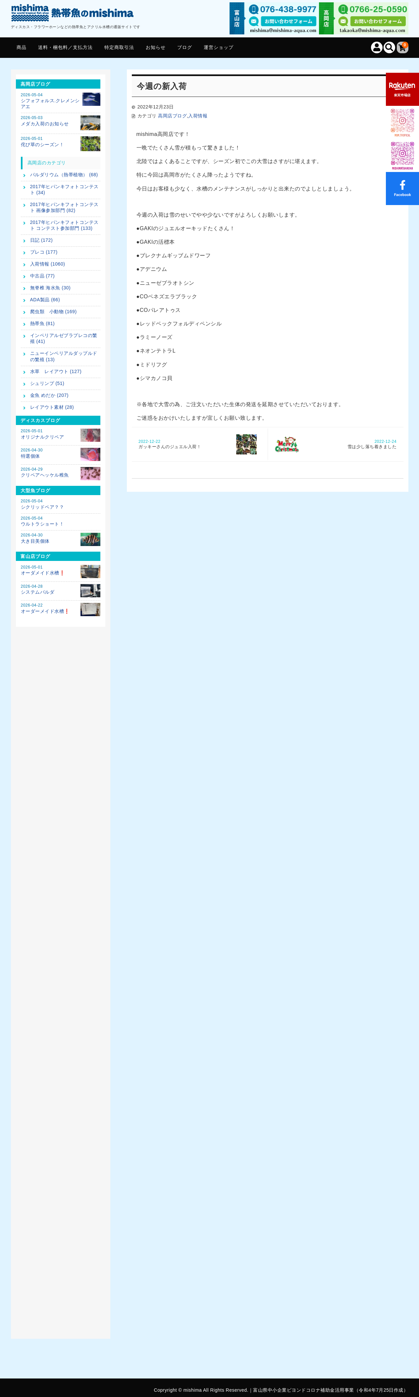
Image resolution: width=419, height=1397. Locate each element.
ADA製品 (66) (45, 299)
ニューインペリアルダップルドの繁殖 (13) (63, 356)
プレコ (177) (44, 252)
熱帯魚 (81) (42, 323)
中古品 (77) (42, 275)
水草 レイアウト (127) (56, 371)
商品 (21, 47)
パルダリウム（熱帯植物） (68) (64, 174)
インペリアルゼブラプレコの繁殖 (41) (63, 338)
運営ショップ (219, 47)
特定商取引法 (119, 47)
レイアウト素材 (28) (52, 407)
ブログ (184, 47)
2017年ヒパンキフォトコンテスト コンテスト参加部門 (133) (64, 225)
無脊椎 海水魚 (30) (50, 287)
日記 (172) (41, 240)
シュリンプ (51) (47, 383)
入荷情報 (197, 115)
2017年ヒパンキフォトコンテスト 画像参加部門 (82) (64, 207)
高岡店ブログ (172, 115)
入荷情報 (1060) (47, 264)
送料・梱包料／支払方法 (65, 47)
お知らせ (156, 47)
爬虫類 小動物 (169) (53, 311)
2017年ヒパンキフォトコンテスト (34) (64, 189)
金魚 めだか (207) (49, 395)
